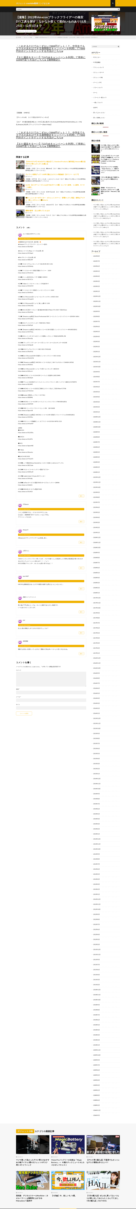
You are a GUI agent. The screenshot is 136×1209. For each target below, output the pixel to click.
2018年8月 (96, 550)
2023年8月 (96, 254)
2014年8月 (96, 787)
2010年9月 (96, 990)
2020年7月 (96, 437)
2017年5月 (96, 624)
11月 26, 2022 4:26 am (24, 581)
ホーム (95, 92)
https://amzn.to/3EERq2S (25, 378)
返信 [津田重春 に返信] (81, 654)
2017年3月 (96, 634)
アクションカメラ (98, 67)
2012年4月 (96, 921)
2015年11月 (96, 713)
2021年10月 (96, 362)
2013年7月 (96, 852)
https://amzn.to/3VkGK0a (25, 306)
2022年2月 (96, 343)
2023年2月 (96, 283)
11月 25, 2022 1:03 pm (24, 555)
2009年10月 (96, 1039)
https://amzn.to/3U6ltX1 (25, 485)
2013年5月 (96, 862)
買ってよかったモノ (99, 112)
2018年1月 (96, 585)
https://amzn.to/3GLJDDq (25, 432)
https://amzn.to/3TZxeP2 (25, 459)
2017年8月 (96, 610)
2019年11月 (96, 476)
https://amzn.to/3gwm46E (25, 446)
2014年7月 (96, 792)
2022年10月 (96, 303)
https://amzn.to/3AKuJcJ (25, 371)
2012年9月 (96, 901)
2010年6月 (96, 1005)
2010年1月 (96, 1030)
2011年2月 (96, 970)
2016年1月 (96, 703)
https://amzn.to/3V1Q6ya (25, 319)
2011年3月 (96, 965)
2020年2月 (96, 461)
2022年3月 (96, 338)
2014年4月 (96, 807)
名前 (18, 689)
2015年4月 (96, 748)
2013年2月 (96, 876)
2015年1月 (96, 763)
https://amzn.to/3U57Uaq (25, 332)
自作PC (95, 107)
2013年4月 (96, 866)
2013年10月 (96, 837)
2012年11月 (96, 891)
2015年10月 (96, 718)
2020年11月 (96, 417)
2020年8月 (96, 432)
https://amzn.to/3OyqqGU (26, 299)
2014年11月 (96, 773)
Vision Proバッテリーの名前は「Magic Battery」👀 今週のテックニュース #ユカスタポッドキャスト (68, 1146)
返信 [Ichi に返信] (81, 633)
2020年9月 (96, 427)
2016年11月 (96, 654)
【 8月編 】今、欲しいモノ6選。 (64, 1179)
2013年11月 (96, 832)
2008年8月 (96, 1079)
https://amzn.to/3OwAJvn (25, 273)
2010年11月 (96, 980)
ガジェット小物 (31, 31)
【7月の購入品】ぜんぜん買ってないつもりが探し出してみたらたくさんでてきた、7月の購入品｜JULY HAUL (103, 1181)
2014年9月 (96, 782)
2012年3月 (96, 926)
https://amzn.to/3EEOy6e (25, 465)
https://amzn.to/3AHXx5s (25, 292)
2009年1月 (96, 1074)
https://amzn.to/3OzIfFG (25, 439)
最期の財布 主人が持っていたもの (38, 211)
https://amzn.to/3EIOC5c (25, 279)
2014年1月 (96, 822)
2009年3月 (96, 1069)
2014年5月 (96, 802)
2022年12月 (96, 293)
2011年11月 (96, 941)
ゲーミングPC (97, 82)
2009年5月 (96, 1059)
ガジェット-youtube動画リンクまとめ (38, 1202)
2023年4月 (96, 274)
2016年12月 (96, 649)
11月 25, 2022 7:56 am (24, 239)
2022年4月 (96, 333)
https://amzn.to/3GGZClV (25, 286)
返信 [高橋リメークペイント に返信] (81, 612)
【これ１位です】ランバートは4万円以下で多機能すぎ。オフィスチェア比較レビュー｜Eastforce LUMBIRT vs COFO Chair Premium (110, 158)
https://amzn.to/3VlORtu (25, 417)
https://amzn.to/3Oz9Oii (25, 491)
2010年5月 (96, 1010)
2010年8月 (96, 995)
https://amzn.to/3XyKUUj (25, 351)
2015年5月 (96, 743)
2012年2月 (96, 931)
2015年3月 (96, 753)
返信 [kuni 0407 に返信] (81, 589)
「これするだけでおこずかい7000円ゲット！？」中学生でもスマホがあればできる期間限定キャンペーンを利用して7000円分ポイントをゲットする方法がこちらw (50, 49)
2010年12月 (96, 975)
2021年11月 (96, 358)
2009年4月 (96, 1064)
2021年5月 (96, 387)
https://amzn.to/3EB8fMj (25, 397)
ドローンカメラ (98, 87)
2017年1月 (96, 644)
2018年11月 (96, 535)
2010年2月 (96, 1025)
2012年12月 (96, 886)
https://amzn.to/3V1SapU (25, 253)
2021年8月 (96, 372)
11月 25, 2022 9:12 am (24, 535)
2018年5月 (96, 565)
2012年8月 (96, 906)
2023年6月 (96, 264)
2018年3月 (96, 575)
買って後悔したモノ (99, 117)
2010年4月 (96, 1015)
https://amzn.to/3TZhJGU (25, 391)
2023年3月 (96, 278)
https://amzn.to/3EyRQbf (25, 247)
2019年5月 (96, 506)
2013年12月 (96, 827)
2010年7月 (96, 1000)
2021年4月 (96, 392)
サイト (18, 704)
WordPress (62, 1204)
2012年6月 (96, 916)
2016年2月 (96, 698)
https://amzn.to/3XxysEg (25, 338)
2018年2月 (96, 580)
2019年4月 (96, 511)
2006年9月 (96, 1099)
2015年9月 (96, 723)
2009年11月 (96, 1034)
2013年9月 (96, 842)
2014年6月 (96, 797)
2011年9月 (96, 946)
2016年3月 (96, 694)
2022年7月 (96, 318)
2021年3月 (96, 397)
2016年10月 (96, 659)
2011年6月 (96, 955)
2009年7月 (96, 1049)
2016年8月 (96, 669)
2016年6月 (96, 679)
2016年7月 (96, 674)
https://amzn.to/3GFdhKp (25, 266)
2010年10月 (96, 985)
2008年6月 (96, 1084)
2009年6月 (96, 1054)
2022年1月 (96, 348)
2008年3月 (96, 1089)
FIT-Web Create (45, 1204)
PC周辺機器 (96, 62)
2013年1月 (96, 881)
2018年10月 (96, 540)
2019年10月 (96, 481)
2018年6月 (96, 560)
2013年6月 (96, 857)
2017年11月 (96, 595)
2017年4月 (96, 629)
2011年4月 (96, 960)
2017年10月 (96, 600)
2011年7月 (96, 950)
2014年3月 (96, 812)
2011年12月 (96, 936)
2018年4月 (96, 570)
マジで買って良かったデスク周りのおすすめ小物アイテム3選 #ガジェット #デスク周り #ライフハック (106, 206)
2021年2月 (96, 402)
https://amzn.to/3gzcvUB (25, 410)
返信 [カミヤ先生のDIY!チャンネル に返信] (81, 496)
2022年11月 (96, 298)
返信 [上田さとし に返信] (81, 568)
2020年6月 (96, 442)
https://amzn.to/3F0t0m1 (25, 365)
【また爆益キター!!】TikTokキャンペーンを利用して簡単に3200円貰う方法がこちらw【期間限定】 (51, 59)
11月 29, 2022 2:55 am (24, 646)
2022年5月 (96, 328)
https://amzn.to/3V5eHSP (25, 424)
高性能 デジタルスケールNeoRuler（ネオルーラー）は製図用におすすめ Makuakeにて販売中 (32, 1181)
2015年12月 (96, 708)
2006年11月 (96, 1094)
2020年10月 (96, 422)
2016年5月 (96, 684)
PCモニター (96, 57)
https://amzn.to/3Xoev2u (25, 452)
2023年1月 (96, 288)
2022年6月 (96, 323)
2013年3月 (96, 871)
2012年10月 (96, 896)
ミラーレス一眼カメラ (100, 97)
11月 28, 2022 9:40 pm (24, 625)
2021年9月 (96, 367)
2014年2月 (96, 817)
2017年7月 (96, 614)
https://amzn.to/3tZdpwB (25, 345)
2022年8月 (96, 313)
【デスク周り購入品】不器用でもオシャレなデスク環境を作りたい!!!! (110, 178)
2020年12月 (96, 412)
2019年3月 (96, 516)
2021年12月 (96, 353)
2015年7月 (96, 733)
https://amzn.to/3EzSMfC (25, 384)
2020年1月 (96, 466)
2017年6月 (96, 619)
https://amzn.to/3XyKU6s (25, 312)
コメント (18, 670)
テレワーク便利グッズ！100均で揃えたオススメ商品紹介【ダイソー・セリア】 (52, 174)
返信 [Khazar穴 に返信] (81, 542)
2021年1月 (96, 407)
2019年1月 (96, 526)
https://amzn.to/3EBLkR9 (25, 260)
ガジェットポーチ (98, 72)
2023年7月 (96, 259)
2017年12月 (96, 590)
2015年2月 (96, 758)
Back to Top (68, 1195)
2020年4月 (96, 451)
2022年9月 (96, 308)
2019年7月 (96, 496)
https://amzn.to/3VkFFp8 (25, 325)
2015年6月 (96, 738)
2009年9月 (96, 1044)
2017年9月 (96, 605)
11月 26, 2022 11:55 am (25, 602)
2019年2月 (96, 521)
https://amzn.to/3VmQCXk (26, 358)
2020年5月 (96, 446)
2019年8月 (96, 491)
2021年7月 (96, 377)
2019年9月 (96, 486)
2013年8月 (96, 847)
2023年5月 (96, 269)
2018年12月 (96, 530)
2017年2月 (96, 639)
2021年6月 (96, 382)
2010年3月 (96, 1020)
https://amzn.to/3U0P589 (25, 404)
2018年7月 (96, 555)
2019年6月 (96, 501)
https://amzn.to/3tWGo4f (25, 472)
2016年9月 (96, 664)
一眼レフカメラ (98, 102)
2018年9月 (96, 545)
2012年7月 (96, 911)
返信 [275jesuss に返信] (81, 521)
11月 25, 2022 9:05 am (24, 509)
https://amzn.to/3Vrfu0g (25, 478)
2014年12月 (96, 768)
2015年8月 (96, 728)
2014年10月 (96, 778)
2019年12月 (96, 471)
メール (18, 697)
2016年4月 (96, 689)
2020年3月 (96, 456)
